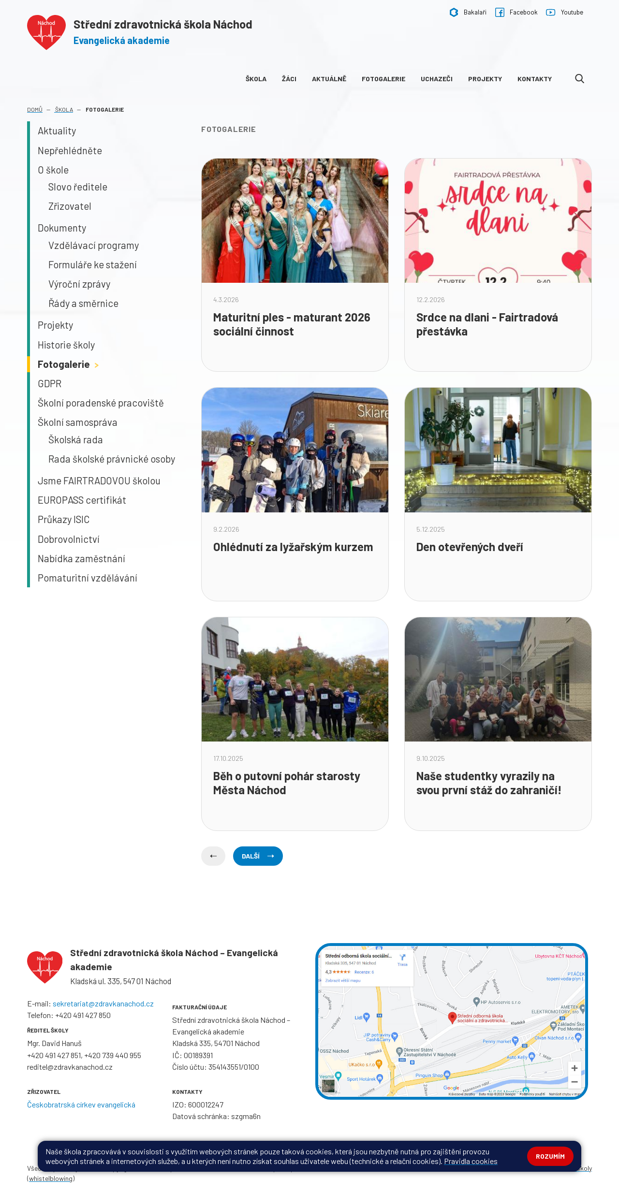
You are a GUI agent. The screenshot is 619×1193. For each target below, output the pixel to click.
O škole (53, 169)
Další (258, 856)
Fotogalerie (383, 78)
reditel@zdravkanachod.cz (70, 1066)
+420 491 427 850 (83, 1014)
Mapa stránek (182, 1168)
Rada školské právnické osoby (111, 459)
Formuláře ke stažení (92, 264)
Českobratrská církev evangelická (81, 1104)
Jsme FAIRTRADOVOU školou (99, 480)
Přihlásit (218, 1168)
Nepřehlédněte (70, 150)
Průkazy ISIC (63, 519)
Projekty (485, 78)
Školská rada (75, 439)
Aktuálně (329, 78)
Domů (35, 109)
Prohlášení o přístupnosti (273, 1168)
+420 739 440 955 (112, 1055)
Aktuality (57, 130)
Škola (256, 78)
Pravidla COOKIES (340, 1168)
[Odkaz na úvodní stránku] (139, 30)
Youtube (564, 12)
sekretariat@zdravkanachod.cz (103, 1003)
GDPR (49, 383)
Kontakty (534, 78)
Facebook (516, 12)
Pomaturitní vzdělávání (87, 577)
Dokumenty (62, 227)
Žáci (289, 78)
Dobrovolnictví (69, 539)
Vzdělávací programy (93, 245)
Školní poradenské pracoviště (101, 402)
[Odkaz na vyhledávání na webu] (579, 78)
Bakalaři (467, 12)
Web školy (577, 1168)
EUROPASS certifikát (82, 500)
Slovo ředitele (77, 186)
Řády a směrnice (83, 303)
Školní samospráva (78, 422)
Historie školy (66, 344)
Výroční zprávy (79, 284)
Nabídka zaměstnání (81, 558)
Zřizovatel (69, 206)
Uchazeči (437, 78)
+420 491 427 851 (54, 1055)
